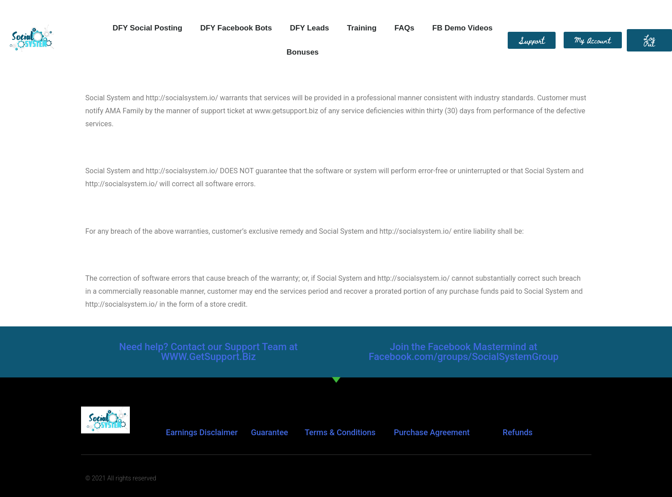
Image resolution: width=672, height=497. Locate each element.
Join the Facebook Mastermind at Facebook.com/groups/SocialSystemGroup (463, 351)
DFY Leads (309, 28)
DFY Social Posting (148, 28)
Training (362, 28)
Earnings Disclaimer (201, 432)
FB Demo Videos (462, 28)
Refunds (518, 432)
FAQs (404, 28)
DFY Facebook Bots (236, 28)
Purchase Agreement (432, 432)
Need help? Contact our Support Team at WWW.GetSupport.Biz (208, 351)
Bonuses (303, 52)
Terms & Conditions (339, 432)
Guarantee (269, 432)
